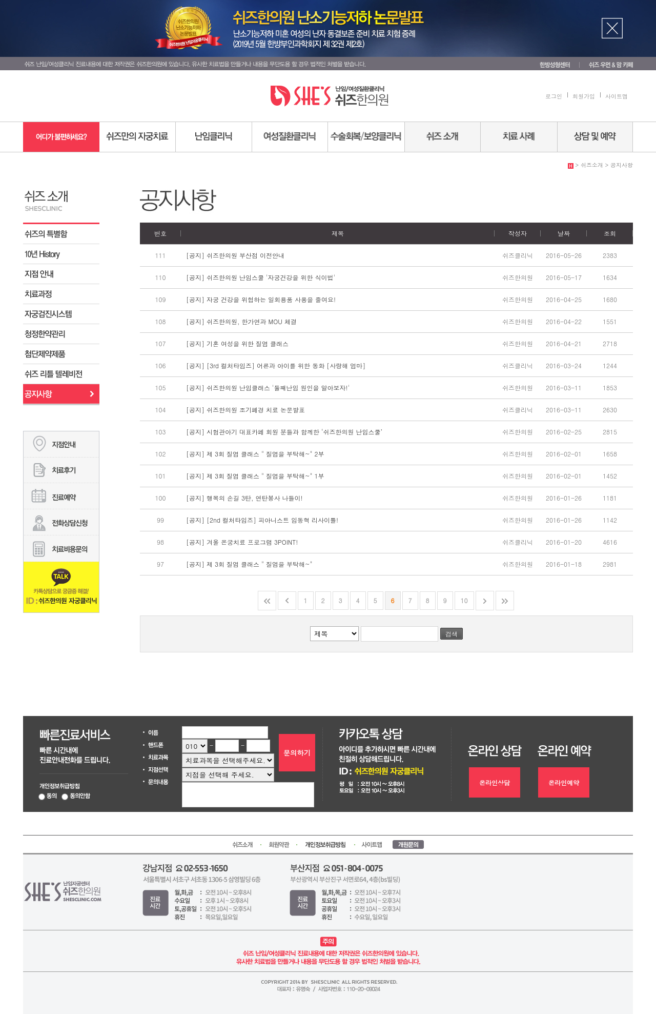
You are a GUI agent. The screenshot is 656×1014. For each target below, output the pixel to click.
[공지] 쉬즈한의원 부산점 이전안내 (235, 255)
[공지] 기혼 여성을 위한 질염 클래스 (237, 343)
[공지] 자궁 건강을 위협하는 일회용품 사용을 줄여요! (261, 299)
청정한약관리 (61, 334)
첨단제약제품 (61, 354)
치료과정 (61, 294)
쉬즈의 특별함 (61, 234)
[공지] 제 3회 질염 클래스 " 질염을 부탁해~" (249, 564)
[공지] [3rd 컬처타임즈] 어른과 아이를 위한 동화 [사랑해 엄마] (275, 365)
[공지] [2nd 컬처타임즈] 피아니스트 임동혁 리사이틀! (262, 519)
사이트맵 (616, 96)
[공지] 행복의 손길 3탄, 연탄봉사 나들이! (244, 497)
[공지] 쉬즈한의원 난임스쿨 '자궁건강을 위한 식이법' (260, 277)
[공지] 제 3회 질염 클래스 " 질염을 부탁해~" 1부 (255, 475)
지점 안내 (61, 274)
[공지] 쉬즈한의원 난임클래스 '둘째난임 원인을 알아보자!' (268, 387)
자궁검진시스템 (61, 314)
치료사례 (519, 137)
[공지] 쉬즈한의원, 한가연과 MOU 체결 (241, 321)
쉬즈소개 (443, 137)
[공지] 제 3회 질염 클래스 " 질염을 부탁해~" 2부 (255, 453)
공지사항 (61, 394)
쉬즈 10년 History (61, 254)
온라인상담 (494, 782)
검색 (451, 633)
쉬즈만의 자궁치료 (137, 137)
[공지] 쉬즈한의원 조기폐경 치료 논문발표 (245, 409)
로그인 (553, 96)
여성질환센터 (290, 137)
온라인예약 (563, 782)
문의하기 (297, 753)
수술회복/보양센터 (366, 137)
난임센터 (214, 137)
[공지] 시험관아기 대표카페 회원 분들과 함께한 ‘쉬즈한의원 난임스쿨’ (284, 431)
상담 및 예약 (595, 137)
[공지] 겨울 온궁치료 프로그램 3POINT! (242, 542)
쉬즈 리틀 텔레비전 (61, 374)
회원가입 (583, 96)
